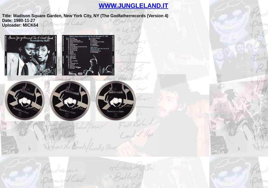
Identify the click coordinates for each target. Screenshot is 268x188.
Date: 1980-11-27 (18, 20)
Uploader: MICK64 (20, 25)
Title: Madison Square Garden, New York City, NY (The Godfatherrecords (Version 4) (85, 16)
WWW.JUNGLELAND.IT (133, 5)
